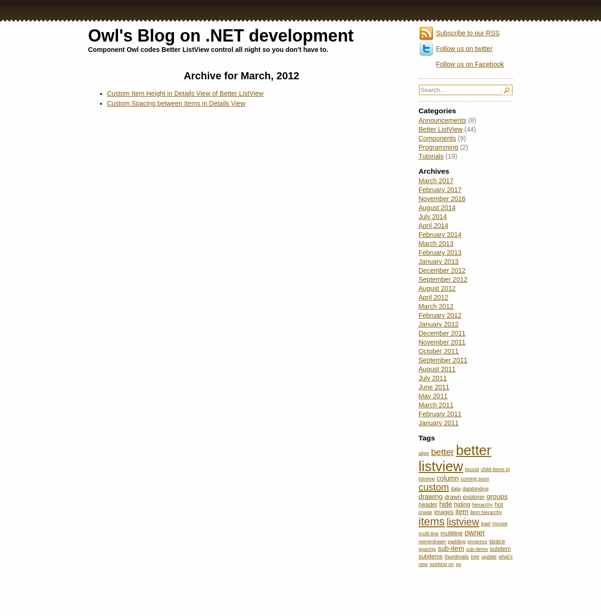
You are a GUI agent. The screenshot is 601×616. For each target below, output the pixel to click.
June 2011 (434, 387)
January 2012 (439, 324)
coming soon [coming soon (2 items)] (475, 478)
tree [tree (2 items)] (475, 556)
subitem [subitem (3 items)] (500, 548)
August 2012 (437, 288)
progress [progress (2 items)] (477, 541)
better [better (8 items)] (442, 452)
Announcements (442, 120)
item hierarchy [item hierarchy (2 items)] (486, 512)
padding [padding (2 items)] (457, 541)
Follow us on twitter (464, 48)
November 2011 (442, 342)
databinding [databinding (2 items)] (476, 488)
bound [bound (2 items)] (472, 469)
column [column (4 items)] (448, 478)
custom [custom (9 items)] (434, 487)
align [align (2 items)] (424, 453)
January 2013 (439, 261)
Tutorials (431, 156)
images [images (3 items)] (443, 511)
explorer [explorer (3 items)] (473, 496)
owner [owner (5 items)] (475, 532)
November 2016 (442, 199)
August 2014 (437, 207)
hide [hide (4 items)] (445, 504)
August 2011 (437, 369)
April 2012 (434, 297)
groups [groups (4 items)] (497, 496)
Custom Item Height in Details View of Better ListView (185, 93)
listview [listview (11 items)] (463, 522)
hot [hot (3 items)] (499, 504)
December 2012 (442, 270)
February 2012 (440, 315)
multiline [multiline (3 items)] (451, 533)
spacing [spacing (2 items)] (427, 549)
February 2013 (440, 252)
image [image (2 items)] (425, 512)
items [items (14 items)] (432, 521)
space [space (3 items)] (497, 541)
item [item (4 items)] (462, 511)
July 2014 (433, 216)
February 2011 (440, 414)
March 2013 (436, 243)
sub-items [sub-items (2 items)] (477, 549)
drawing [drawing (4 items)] (431, 496)
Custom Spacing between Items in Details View (176, 103)
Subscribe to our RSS (468, 33)
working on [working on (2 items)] (442, 564)
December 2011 (442, 333)
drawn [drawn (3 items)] (453, 496)
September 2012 (443, 279)
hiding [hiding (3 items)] (462, 504)
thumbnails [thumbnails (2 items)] (457, 556)
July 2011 (433, 378)
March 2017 (436, 181)
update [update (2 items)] (489, 556)
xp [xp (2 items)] (458, 564)
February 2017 (440, 190)
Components (437, 138)
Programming (438, 147)
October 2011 (439, 351)
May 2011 (433, 396)
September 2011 (443, 360)
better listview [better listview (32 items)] (455, 458)
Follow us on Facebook (470, 64)
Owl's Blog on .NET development (221, 35)
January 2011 (439, 423)
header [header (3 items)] (428, 504)
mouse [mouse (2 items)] (500, 523)
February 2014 (440, 234)
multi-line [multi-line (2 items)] (429, 533)
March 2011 (436, 405)
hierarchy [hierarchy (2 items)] (482, 504)
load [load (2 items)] (486, 523)
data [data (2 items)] (456, 488)
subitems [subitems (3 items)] (431, 556)
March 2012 (436, 306)
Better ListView (441, 129)
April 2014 (434, 225)
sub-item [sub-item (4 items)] (451, 548)
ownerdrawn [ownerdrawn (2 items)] (432, 541)
